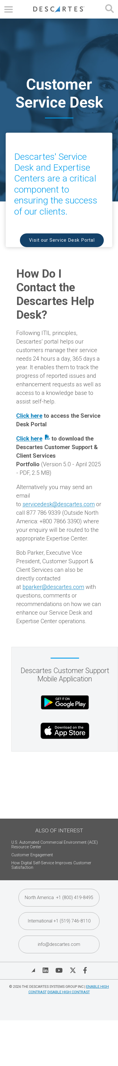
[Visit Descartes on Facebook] (85, 970)
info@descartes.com (59, 944)
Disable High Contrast (68, 992)
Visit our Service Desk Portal (62, 240)
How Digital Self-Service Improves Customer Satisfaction (51, 865)
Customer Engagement (32, 855)
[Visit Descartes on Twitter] (73, 970)
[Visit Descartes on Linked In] (45, 970)
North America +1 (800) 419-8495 (59, 897)
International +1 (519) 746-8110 (59, 921)
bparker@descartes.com (53, 587)
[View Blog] (33, 970)
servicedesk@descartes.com (58, 504)
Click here (29, 415)
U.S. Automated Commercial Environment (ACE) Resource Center (54, 844)
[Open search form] (109, 9)
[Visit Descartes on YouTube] (59, 970)
